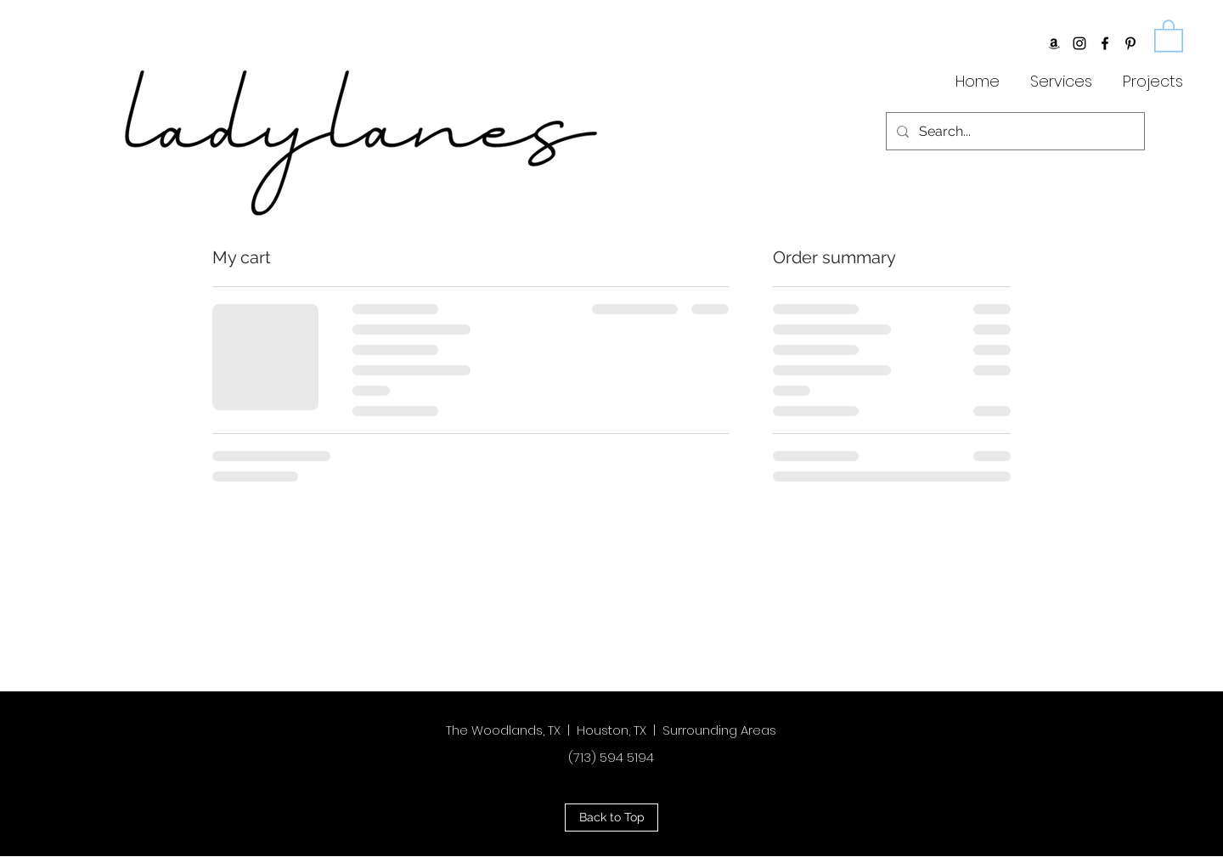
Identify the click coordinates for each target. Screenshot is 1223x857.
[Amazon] (1053, 43)
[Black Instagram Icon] (1079, 43)
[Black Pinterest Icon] (1130, 43)
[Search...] (1013, 131)
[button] (1168, 35)
